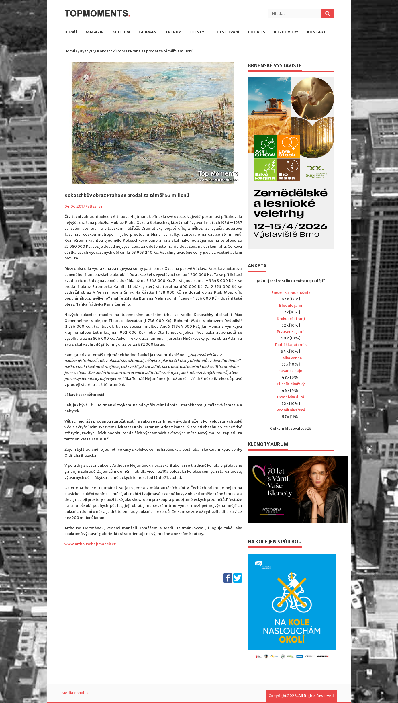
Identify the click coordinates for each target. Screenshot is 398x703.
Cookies (256, 32)
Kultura (121, 32)
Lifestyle (199, 32)
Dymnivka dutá (290, 397)
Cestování (228, 32)
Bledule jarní (290, 305)
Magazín (95, 32)
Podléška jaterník (291, 344)
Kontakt (316, 32)
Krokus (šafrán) (291, 318)
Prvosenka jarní (291, 331)
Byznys (86, 51)
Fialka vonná (290, 358)
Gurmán (147, 32)
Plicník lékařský (291, 384)
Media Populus (75, 692)
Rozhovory (286, 32)
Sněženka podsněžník (290, 292)
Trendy (173, 32)
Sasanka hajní (290, 370)
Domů (70, 32)
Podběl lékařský (291, 410)
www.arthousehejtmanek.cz (90, 544)
